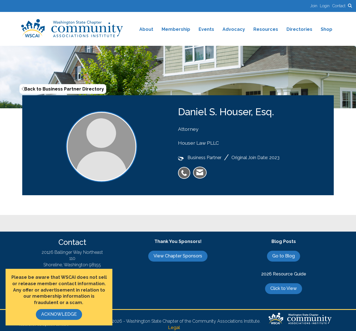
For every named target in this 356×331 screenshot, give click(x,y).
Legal (174, 327)
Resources (265, 29)
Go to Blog (283, 256)
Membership (176, 29)
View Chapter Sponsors (178, 256)
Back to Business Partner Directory (63, 89)
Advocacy (233, 29)
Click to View (283, 288)
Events (206, 29)
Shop (326, 29)
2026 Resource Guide (283, 274)
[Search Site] (350, 5)
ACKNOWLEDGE (59, 314)
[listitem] (315, 5)
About (146, 29)
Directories (299, 29)
